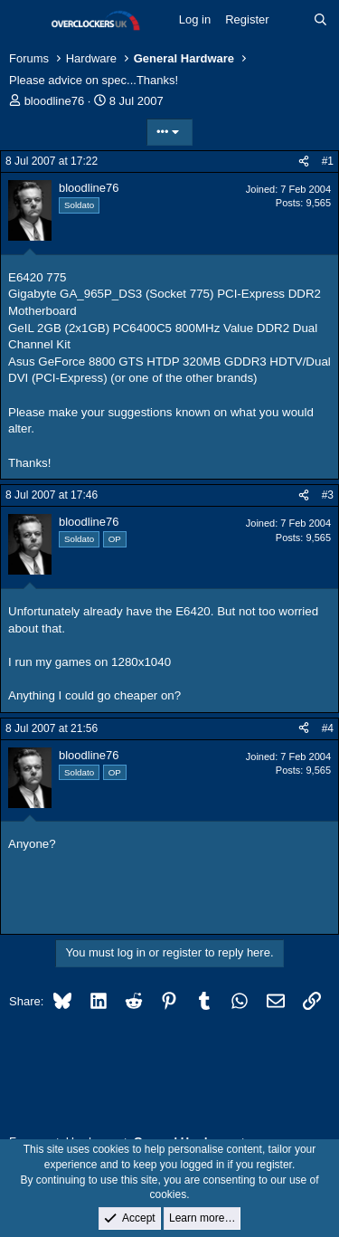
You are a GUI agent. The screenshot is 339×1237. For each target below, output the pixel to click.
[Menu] (25, 21)
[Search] (320, 20)
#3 (328, 495)
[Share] (303, 161)
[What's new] (291, 20)
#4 (328, 728)
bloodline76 (54, 101)
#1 (328, 161)
